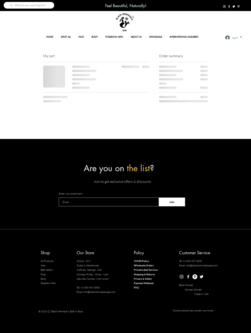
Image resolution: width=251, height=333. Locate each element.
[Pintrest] (238, 6)
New (43, 265)
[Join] (172, 202)
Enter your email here (70, 193)
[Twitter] (234, 6)
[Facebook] (229, 6)
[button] (242, 37)
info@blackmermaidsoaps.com (99, 291)
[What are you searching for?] (31, 5)
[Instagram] (224, 6)
